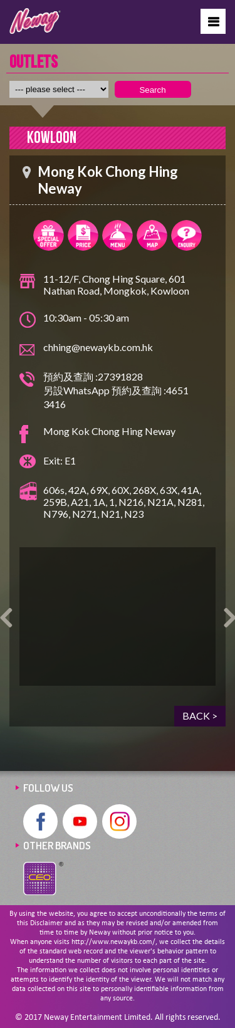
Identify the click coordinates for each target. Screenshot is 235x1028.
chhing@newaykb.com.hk (98, 347)
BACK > (199, 715)
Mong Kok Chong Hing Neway (109, 431)
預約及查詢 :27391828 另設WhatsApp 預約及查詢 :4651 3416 (116, 390)
